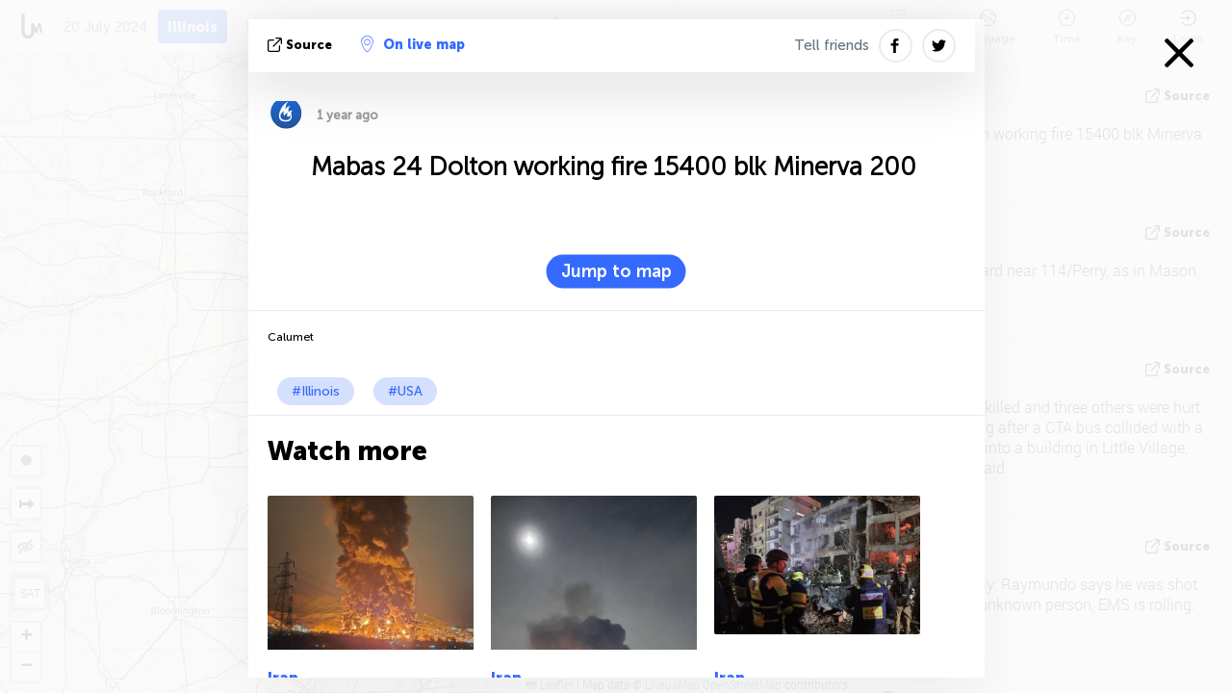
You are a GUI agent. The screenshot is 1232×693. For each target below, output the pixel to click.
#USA (405, 391)
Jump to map (616, 271)
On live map (413, 44)
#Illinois (316, 391)
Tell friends (831, 45)
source (301, 45)
